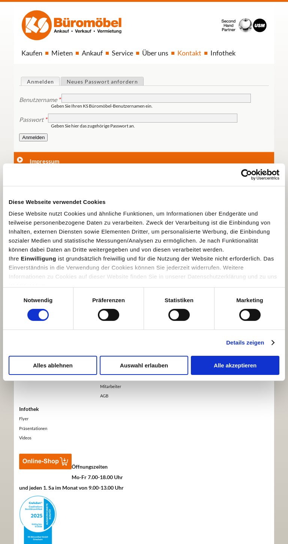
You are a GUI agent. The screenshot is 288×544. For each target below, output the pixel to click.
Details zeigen (245, 342)
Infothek (223, 53)
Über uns (155, 53)
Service (122, 53)
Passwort (33, 120)
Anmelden (43, 81)
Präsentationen (33, 428)
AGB (104, 395)
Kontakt (189, 53)
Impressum (44, 161)
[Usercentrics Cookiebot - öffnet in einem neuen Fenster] (246, 174)
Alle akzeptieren (235, 365)
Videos (25, 437)
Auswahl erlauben (144, 365)
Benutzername (39, 100)
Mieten (62, 53)
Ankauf (92, 53)
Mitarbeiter (110, 386)
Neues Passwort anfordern (102, 81)
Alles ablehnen (53, 365)
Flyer (23, 418)
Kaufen (31, 53)
